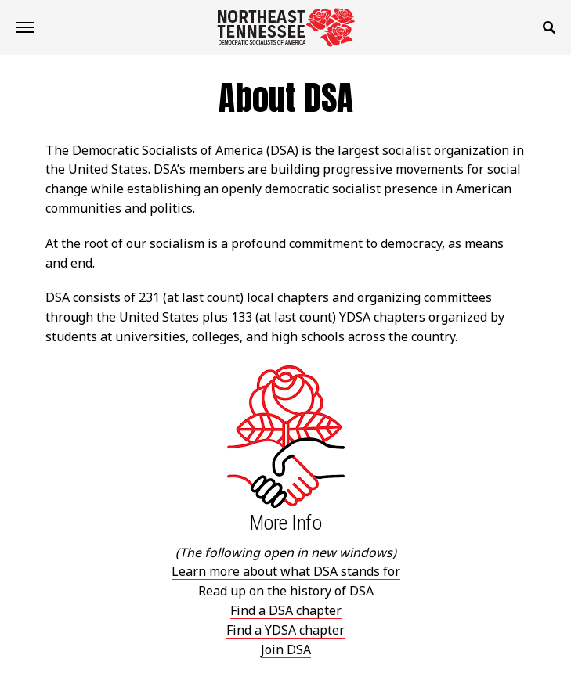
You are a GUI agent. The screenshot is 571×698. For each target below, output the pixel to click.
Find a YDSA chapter (285, 630)
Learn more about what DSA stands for (286, 571)
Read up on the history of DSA (286, 590)
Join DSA (286, 649)
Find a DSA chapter (286, 610)
